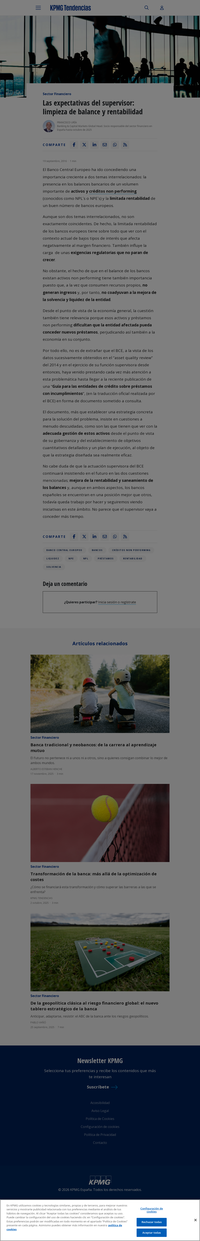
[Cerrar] (195, 1221)
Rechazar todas (152, 1223)
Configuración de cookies (151, 1211)
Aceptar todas (152, 1234)
